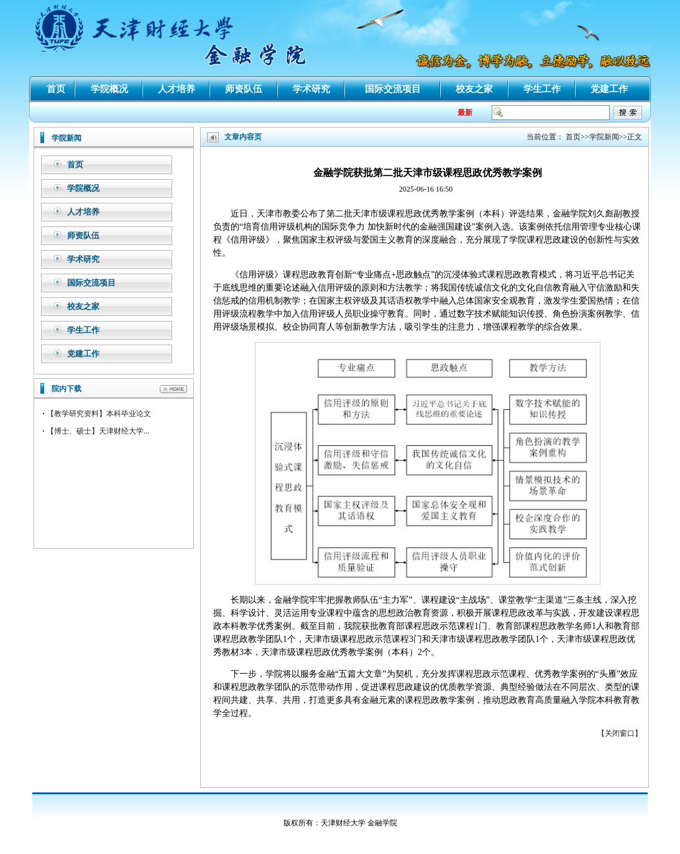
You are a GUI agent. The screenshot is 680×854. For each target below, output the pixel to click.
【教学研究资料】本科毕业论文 (99, 413)
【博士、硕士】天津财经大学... (98, 431)
